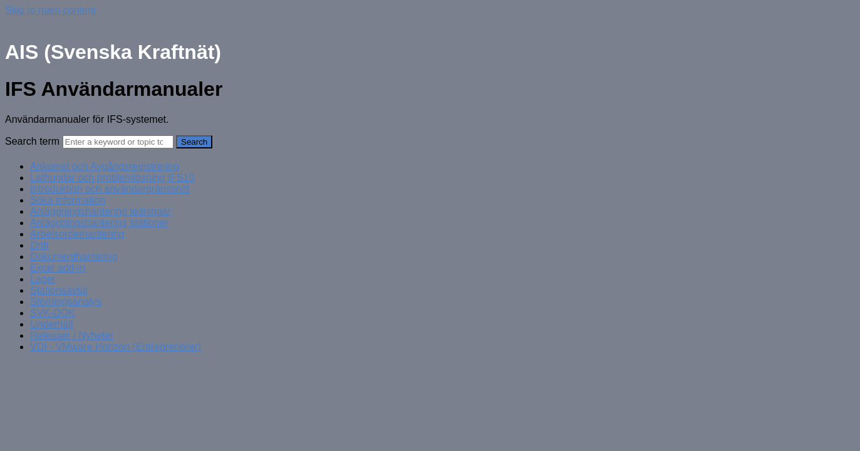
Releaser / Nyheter (71, 335)
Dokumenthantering (74, 256)
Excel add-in (57, 267)
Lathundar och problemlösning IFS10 (112, 177)
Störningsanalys (65, 301)
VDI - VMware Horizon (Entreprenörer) (115, 346)
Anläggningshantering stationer (99, 222)
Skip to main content (50, 10)
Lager (43, 279)
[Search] (118, 141)
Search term (32, 141)
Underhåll (51, 324)
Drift (39, 245)
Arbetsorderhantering (77, 234)
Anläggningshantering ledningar (100, 211)
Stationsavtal (59, 290)
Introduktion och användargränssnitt (109, 189)
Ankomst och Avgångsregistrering (104, 166)
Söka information (67, 200)
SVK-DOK (52, 313)
